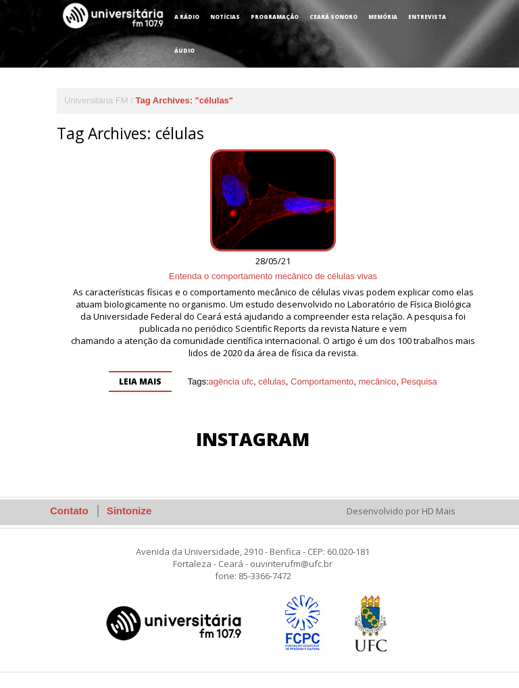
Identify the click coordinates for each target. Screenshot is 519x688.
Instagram (253, 438)
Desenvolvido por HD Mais (401, 511)
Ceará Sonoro (333, 16)
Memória (382, 16)
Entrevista (427, 16)
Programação (275, 16)
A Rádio (186, 16)
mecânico (378, 381)
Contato (69, 510)
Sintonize (129, 510)
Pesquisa (419, 381)
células (271, 381)
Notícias (225, 16)
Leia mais (140, 381)
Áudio (184, 50)
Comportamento (322, 381)
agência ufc (231, 381)
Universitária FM (96, 100)
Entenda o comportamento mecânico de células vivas (273, 276)
